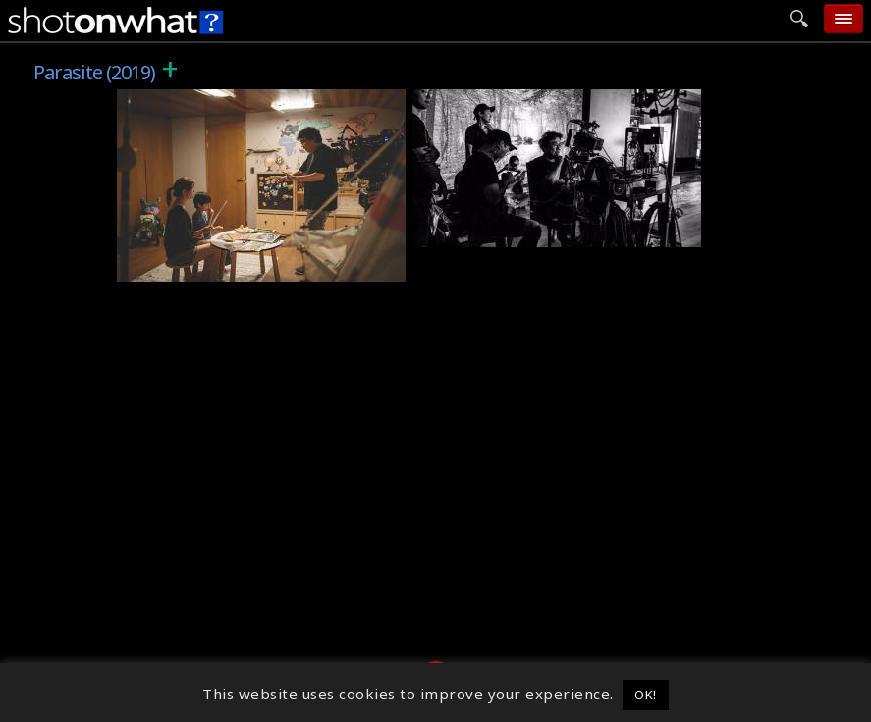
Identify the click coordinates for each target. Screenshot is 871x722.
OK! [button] (645, 694)
